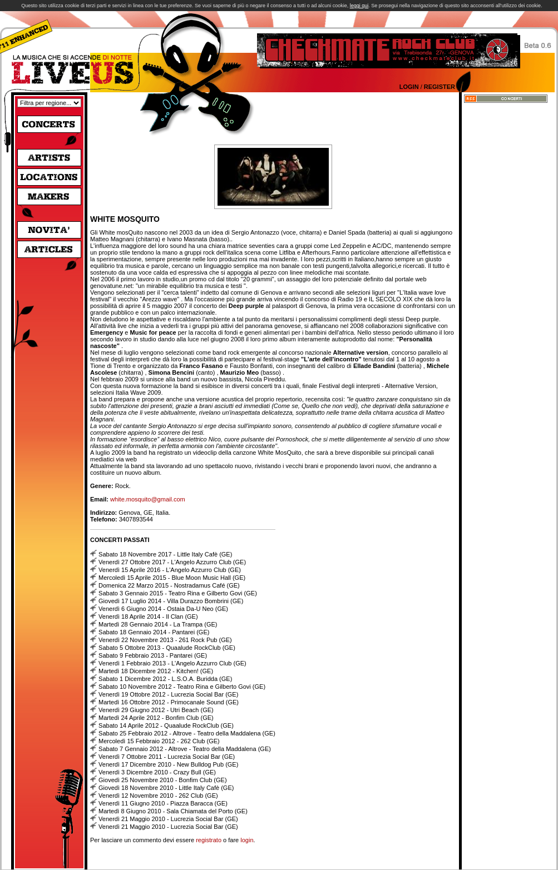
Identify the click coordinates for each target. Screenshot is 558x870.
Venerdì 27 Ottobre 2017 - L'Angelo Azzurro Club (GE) (172, 562)
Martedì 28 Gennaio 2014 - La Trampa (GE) (157, 624)
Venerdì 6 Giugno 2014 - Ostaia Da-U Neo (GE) (163, 608)
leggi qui (359, 5)
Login (409, 86)
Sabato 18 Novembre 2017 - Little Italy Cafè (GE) (165, 554)
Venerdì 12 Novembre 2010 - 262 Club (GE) (158, 795)
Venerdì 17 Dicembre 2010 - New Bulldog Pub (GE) (168, 764)
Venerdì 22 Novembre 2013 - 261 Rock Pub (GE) (165, 640)
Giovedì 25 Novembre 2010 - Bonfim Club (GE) (162, 780)
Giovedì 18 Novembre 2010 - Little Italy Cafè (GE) (166, 787)
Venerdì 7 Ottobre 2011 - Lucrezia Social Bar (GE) (166, 756)
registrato (208, 840)
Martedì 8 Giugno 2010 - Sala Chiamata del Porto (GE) (173, 811)
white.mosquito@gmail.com (147, 499)
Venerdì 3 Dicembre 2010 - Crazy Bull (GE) (157, 772)
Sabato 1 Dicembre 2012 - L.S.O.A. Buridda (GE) (165, 678)
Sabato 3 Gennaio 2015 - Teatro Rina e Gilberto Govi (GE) (177, 593)
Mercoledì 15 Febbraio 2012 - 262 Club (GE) (159, 741)
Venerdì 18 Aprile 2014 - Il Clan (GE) (148, 616)
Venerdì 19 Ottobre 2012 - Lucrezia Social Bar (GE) (168, 694)
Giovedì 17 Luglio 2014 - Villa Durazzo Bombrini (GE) (170, 601)
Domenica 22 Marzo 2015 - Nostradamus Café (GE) (169, 585)
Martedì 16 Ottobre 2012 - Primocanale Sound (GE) (168, 702)
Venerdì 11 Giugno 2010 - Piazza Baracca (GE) (163, 803)
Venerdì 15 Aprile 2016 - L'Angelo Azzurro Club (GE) (169, 569)
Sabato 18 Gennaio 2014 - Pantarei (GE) (153, 632)
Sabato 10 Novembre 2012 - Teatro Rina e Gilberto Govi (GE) (181, 686)
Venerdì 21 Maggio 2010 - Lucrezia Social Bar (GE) (168, 819)
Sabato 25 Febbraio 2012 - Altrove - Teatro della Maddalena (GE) (186, 733)
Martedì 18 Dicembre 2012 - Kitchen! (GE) (155, 671)
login (246, 840)
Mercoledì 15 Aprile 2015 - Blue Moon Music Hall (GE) (171, 577)
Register (439, 86)
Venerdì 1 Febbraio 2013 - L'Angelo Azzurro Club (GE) (172, 663)
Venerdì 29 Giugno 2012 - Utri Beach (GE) (156, 710)
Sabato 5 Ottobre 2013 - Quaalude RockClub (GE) (166, 647)
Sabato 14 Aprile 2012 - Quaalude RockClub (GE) (166, 725)
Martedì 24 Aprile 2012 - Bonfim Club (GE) (156, 717)
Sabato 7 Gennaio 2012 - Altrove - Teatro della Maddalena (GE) (184, 748)
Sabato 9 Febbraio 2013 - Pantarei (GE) (152, 655)
